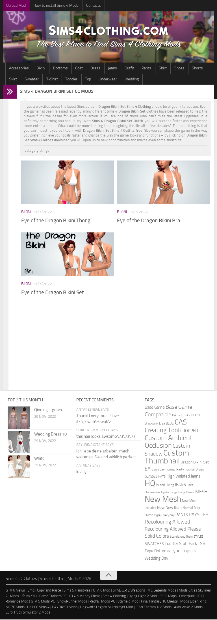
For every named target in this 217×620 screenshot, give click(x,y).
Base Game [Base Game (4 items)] (155, 408)
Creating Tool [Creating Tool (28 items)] (162, 430)
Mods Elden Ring (193, 602)
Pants (134, 68)
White (39, 458)
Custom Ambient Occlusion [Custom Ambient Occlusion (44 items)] (168, 442)
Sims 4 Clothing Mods (59, 579)
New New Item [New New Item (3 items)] (169, 508)
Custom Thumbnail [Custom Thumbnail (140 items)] (167, 457)
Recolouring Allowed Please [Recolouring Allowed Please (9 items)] (173, 529)
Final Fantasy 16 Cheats (159, 602)
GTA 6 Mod (101, 591)
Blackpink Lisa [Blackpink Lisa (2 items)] (155, 424)
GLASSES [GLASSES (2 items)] (151, 477)
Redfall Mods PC (102, 602)
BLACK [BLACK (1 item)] (195, 416)
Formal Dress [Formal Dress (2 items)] (194, 470)
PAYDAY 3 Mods (64, 607)
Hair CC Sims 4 (38, 607)
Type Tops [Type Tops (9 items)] (181, 551)
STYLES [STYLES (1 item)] (198, 537)
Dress (88, 68)
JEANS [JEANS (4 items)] (180, 485)
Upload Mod (15, 5)
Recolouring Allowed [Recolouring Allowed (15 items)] (167, 522)
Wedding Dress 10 (50, 434)
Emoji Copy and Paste (44, 591)
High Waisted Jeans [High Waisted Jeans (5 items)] (183, 476)
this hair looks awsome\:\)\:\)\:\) (105, 436)
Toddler (52, 79)
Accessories (18, 68)
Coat (73, 68)
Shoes (164, 68)
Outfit (119, 68)
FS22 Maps (168, 596)
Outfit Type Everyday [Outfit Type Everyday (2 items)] (160, 515)
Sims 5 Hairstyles (77, 591)
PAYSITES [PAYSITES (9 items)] (198, 515)
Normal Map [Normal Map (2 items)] (191, 508)
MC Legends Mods (161, 591)
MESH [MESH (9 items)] (201, 492)
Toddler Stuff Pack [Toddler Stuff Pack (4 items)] (181, 544)
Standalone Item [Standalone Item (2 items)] (181, 537)
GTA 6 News (15, 591)
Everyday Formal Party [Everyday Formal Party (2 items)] (167, 470)
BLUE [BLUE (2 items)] (170, 424)
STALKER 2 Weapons (129, 591)
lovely (81, 472)
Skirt (196, 68)
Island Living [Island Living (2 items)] (165, 485)
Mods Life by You (23, 596)
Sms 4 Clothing (114, 596)
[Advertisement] (115, 345)
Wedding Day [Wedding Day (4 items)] (156, 559)
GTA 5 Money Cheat (84, 596)
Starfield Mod (128, 602)
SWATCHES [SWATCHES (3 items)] (154, 544)
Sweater (15, 79)
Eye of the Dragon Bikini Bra (148, 221)
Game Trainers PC (53, 596)
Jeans (103, 68)
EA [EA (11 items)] (148, 469)
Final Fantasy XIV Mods (154, 607)
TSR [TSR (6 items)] (201, 544)
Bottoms (56, 68)
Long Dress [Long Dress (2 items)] (186, 493)
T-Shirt (34, 79)
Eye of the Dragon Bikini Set (52, 293)
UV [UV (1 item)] (194, 552)
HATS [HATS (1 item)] (162, 477)
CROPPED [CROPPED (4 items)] (189, 431)
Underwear (85, 79)
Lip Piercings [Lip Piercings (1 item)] (169, 493)
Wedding (107, 79)
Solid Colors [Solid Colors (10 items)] (157, 536)
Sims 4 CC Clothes (21, 579)
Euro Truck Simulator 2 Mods (28, 613)
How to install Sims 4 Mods (53, 5)
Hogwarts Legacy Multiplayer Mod (106, 607)
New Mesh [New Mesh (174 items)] (163, 500)
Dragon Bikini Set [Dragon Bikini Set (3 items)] (195, 462)
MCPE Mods (15, 607)
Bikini (38, 68)
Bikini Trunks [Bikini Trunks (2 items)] (181, 416)
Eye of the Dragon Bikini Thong (55, 221)
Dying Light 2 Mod (143, 596)
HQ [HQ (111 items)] (150, 484)
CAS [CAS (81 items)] (181, 422)
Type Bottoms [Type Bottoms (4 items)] (157, 551)
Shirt (149, 68)
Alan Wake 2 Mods (188, 607)
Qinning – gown (48, 410)
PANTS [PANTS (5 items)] (181, 515)
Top (67, 79)
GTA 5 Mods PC (43, 602)
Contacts (89, 5)
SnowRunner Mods (72, 602)
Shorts (180, 68)
